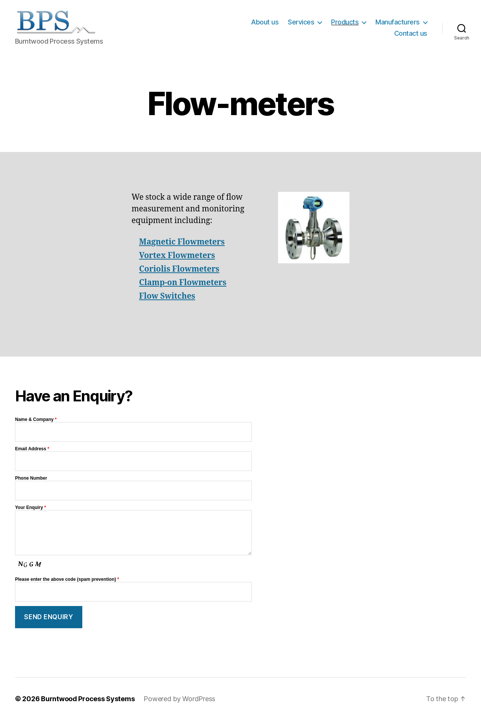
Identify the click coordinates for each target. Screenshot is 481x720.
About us (264, 22)
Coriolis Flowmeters (179, 269)
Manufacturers (397, 22)
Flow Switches (167, 296)
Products (344, 22)
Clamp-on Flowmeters (182, 283)
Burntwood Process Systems (88, 699)
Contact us (410, 33)
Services (301, 22)
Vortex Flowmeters (177, 256)
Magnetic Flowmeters (182, 242)
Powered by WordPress (179, 699)
